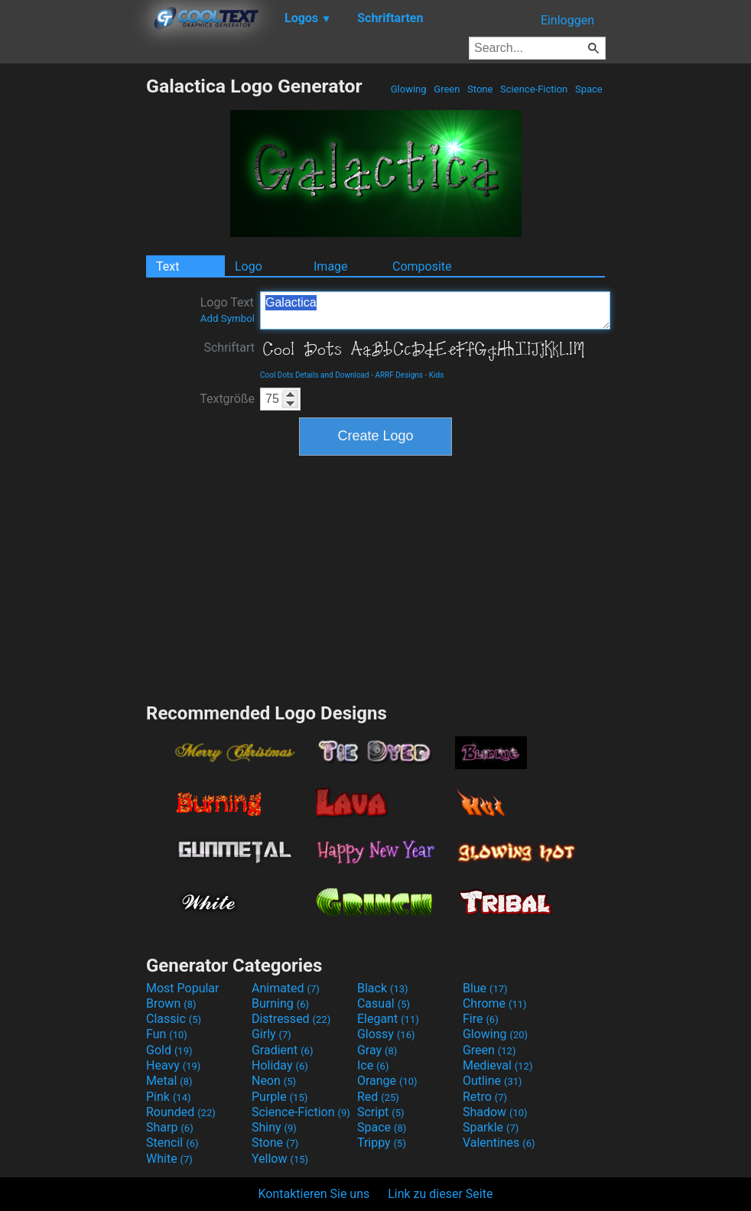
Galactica (435, 310)
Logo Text (227, 309)
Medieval (498, 1065)
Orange (387, 1080)
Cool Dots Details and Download (314, 375)
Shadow (495, 1112)
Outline (492, 1080)
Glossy (386, 1034)
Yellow (280, 1158)
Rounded (181, 1112)
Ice (373, 1065)
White (169, 1158)
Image (331, 266)
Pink (168, 1096)
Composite (422, 266)
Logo (248, 266)
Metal (169, 1080)
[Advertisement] (72, 304)
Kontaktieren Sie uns (314, 1194)
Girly (271, 1034)
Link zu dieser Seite (440, 1194)
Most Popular (182, 988)
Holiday (280, 1065)
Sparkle (491, 1127)
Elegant (388, 1018)
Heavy (173, 1065)
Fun (166, 1034)
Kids (436, 375)
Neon (274, 1080)
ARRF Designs (399, 375)
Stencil (172, 1142)
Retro (485, 1096)
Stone (480, 89)
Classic (173, 1018)
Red (378, 1096)
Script (381, 1112)
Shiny (274, 1127)
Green (447, 89)
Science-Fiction (534, 89)
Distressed (291, 1018)
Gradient (282, 1050)
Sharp (169, 1127)
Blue (485, 988)
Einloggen (567, 20)
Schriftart (229, 347)
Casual (383, 1003)
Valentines (499, 1142)
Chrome (495, 1003)
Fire (481, 1018)
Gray (377, 1050)
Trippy (381, 1142)
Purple (279, 1096)
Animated (286, 988)
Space (589, 89)
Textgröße (227, 398)
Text (167, 266)
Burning (280, 1003)
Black (382, 988)
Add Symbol (227, 318)
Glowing (409, 89)
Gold (169, 1050)
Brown (171, 1003)
